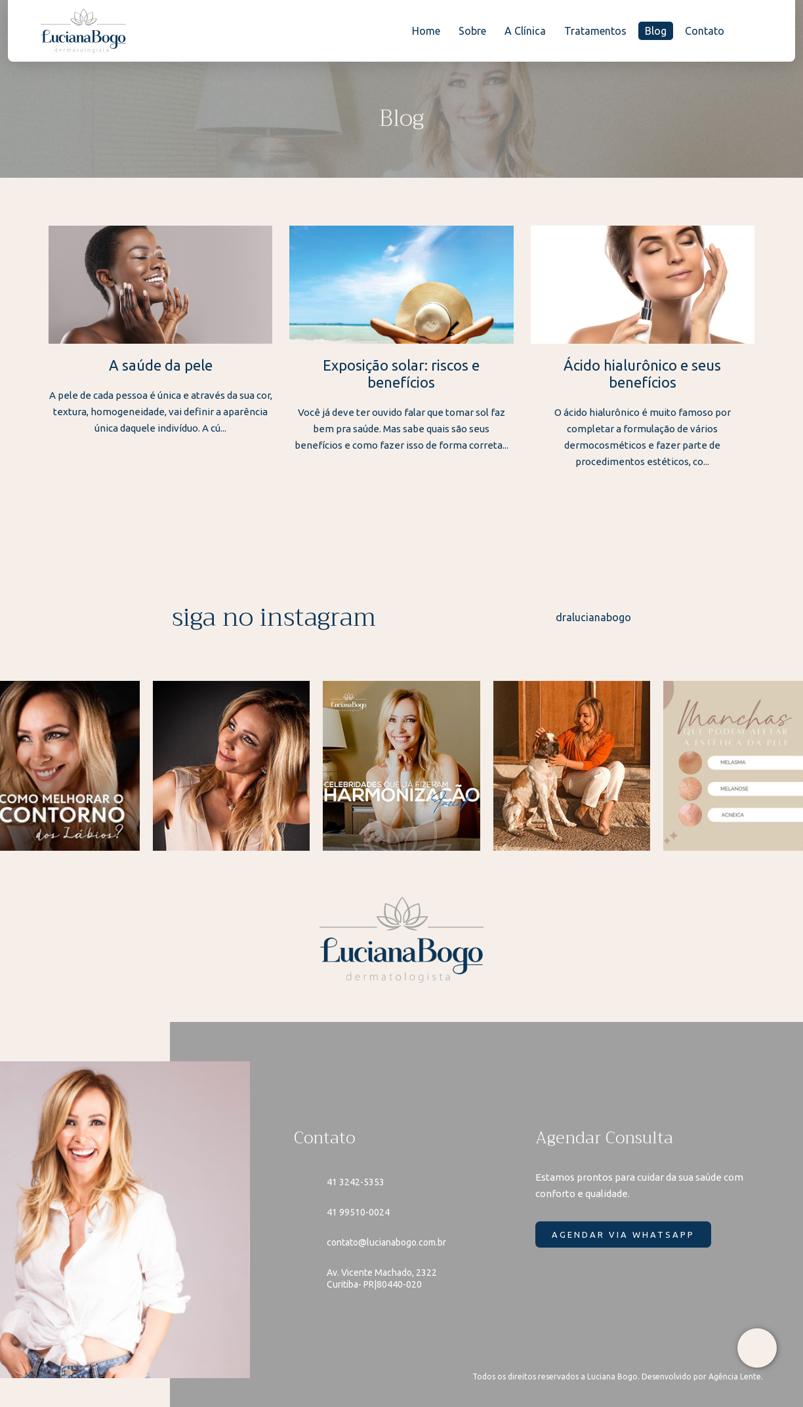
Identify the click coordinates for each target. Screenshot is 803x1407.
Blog (656, 31)
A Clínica (525, 31)
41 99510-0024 (358, 1212)
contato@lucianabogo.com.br (386, 1242)
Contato (704, 31)
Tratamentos (595, 31)
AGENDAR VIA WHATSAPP (623, 1234)
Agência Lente (735, 1376)
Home (426, 31)
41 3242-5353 (355, 1182)
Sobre (472, 31)
